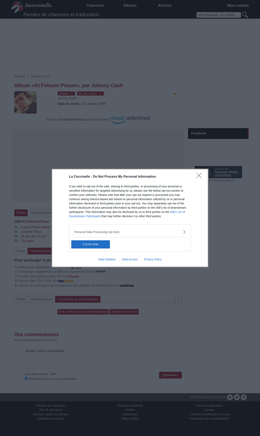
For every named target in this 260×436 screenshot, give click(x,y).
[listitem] (130, 232)
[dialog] (130, 218)
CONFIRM (90, 244)
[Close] (200, 177)
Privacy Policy (153, 259)
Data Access (130, 259)
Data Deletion (107, 259)
